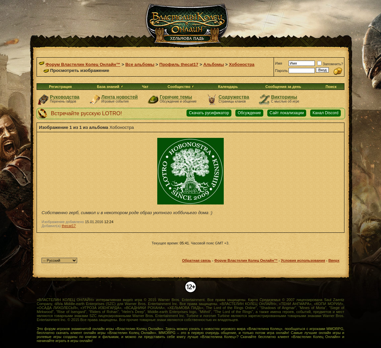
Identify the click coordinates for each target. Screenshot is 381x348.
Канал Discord (325, 113)
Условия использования (303, 260)
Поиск (330, 87)
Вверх (333, 260)
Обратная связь (196, 260)
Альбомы (213, 64)
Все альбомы (139, 64)
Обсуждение (249, 113)
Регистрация (60, 87)
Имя (278, 63)
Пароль (281, 71)
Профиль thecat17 (178, 64)
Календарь (228, 87)
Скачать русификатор (209, 113)
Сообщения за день (283, 87)
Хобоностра (242, 64)
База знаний (108, 87)
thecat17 (69, 226)
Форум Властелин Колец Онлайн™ (83, 64)
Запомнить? (330, 64)
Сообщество (181, 87)
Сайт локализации (287, 113)
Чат (145, 87)
